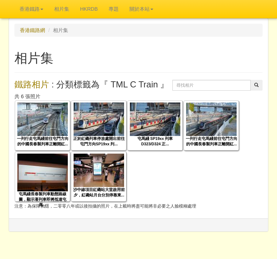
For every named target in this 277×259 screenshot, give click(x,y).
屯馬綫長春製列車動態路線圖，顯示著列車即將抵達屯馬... (42, 199)
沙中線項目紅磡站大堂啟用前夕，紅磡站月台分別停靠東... (99, 192)
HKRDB (89, 9)
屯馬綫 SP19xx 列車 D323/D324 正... (155, 141)
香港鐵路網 (32, 30)
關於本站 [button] (141, 9)
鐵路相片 (31, 84)
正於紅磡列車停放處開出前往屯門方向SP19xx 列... (99, 141)
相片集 (61, 9)
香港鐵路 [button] (31, 9)
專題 (114, 9)
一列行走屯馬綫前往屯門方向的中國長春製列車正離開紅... (43, 141)
